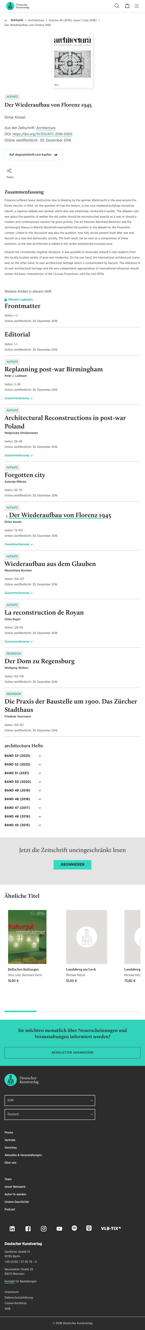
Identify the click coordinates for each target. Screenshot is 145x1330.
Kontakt (10, 1281)
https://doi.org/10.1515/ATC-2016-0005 (42, 134)
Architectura (36, 20)
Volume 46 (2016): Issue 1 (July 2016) (73, 20)
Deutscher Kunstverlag (77, 1323)
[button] (9, 170)
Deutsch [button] (13, 1114)
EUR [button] (10, 1100)
